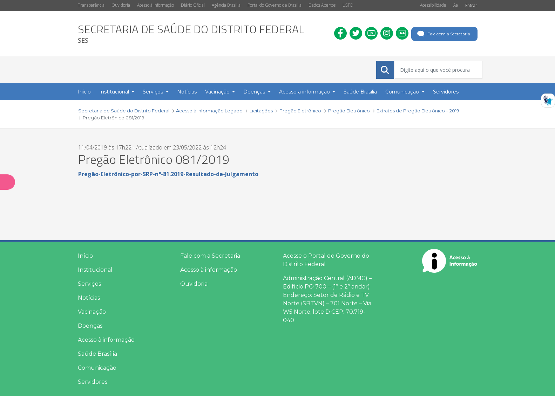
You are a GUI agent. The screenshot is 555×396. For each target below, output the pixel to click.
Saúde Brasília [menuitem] (360, 92)
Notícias (89, 297)
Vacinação (92, 311)
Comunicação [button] (402, 92)
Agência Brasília (226, 5)
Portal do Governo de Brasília (275, 5)
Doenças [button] (254, 92)
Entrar (471, 5)
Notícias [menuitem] (187, 92)
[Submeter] (385, 70)
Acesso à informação (106, 339)
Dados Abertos (322, 5)
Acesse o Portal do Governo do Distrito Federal (326, 260)
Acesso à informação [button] (305, 92)
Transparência (91, 5)
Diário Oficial (193, 5)
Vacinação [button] (218, 92)
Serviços (89, 283)
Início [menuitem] (84, 92)
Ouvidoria (120, 5)
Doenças (90, 325)
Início (85, 255)
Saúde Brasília (97, 353)
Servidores (92, 381)
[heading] (191, 33)
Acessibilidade (433, 5)
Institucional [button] (114, 92)
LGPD (348, 5)
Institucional (95, 269)
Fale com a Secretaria (443, 34)
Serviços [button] (153, 92)
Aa (455, 5)
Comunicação (97, 367)
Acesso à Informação (155, 5)
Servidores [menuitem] (446, 92)
